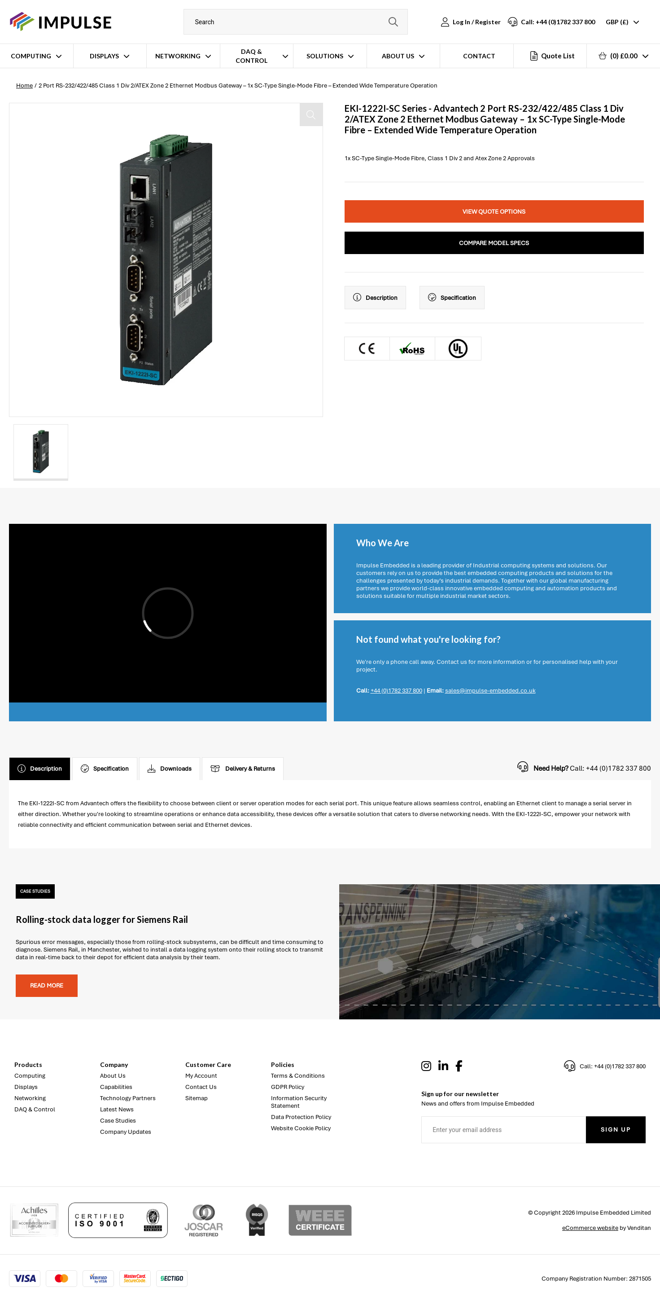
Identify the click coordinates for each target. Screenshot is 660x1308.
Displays (104, 56)
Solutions (324, 56)
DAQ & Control (251, 56)
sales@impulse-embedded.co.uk (490, 690)
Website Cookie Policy (301, 1128)
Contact (479, 56)
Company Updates (125, 1132)
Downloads (170, 769)
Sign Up (616, 1129)
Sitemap (196, 1098)
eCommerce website (590, 1228)
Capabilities (116, 1087)
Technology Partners (128, 1098)
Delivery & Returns (242, 769)
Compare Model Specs (494, 243)
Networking (178, 56)
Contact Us (201, 1087)
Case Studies (118, 1120)
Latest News (117, 1109)
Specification (452, 298)
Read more (46, 985)
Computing (31, 56)
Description (375, 298)
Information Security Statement (299, 1102)
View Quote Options (494, 211)
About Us (398, 56)
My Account (201, 1076)
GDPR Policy (287, 1087)
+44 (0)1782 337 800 (396, 690)
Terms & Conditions (298, 1076)
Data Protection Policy (301, 1117)
